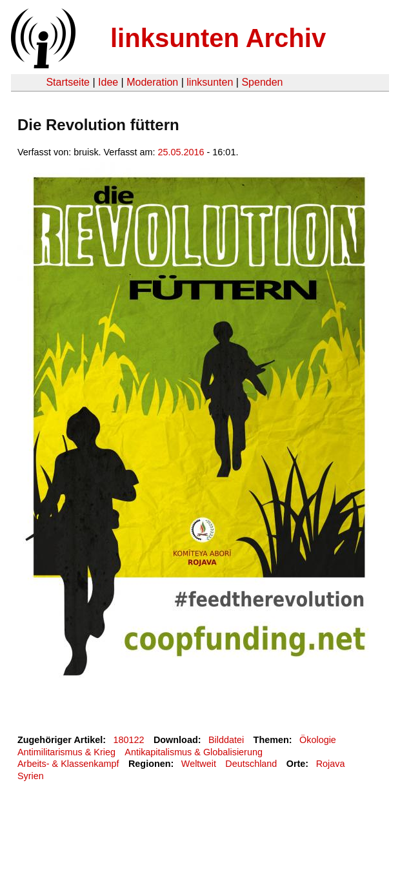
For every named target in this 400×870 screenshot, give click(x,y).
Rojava (330, 764)
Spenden (262, 82)
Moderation (152, 82)
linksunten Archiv (218, 38)
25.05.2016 (181, 152)
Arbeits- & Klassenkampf (68, 764)
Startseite (68, 82)
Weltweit (198, 764)
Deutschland (251, 764)
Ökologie (317, 740)
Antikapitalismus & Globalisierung (194, 752)
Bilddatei (226, 740)
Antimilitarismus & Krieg (66, 752)
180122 (129, 740)
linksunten (209, 82)
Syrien (30, 776)
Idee (108, 82)
